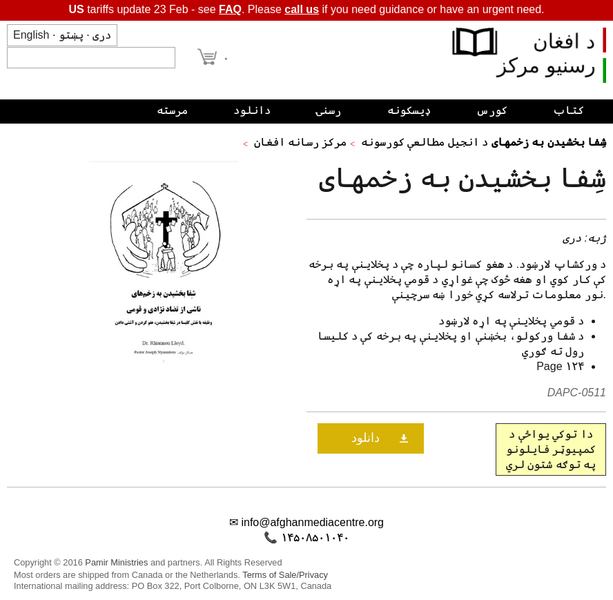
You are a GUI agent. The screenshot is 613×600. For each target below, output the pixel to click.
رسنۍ (328, 110)
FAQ (230, 9)
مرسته (172, 110)
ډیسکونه (409, 110)
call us (301, 9)
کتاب (568, 110)
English (31, 35)
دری (102, 35)
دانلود (252, 110)
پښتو (71, 35)
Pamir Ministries (116, 562)
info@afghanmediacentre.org (312, 522)
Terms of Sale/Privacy (285, 575)
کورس (491, 110)
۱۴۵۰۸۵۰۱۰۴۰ (315, 537)
